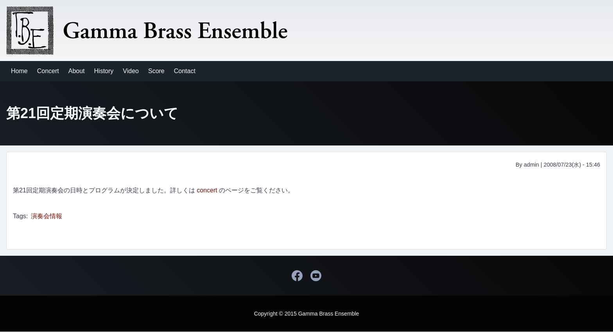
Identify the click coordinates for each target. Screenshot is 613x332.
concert (207, 190)
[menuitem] (19, 71)
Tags (19, 216)
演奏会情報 (46, 216)
